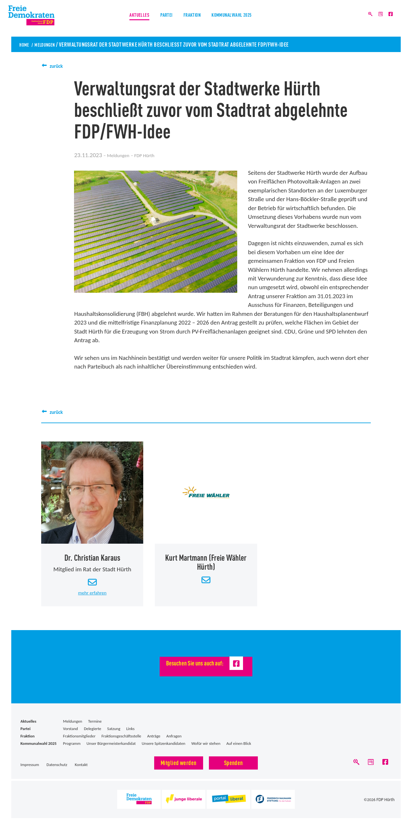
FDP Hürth (385, 806)
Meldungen (51, 44)
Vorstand (70, 733)
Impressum (30, 769)
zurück (58, 65)
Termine (95, 725)
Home (26, 44)
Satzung (113, 733)
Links (130, 733)
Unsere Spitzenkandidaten (163, 748)
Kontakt (81, 769)
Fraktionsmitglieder (79, 740)
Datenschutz (57, 769)
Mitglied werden (179, 767)
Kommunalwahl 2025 (242, 19)
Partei (160, 19)
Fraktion (192, 19)
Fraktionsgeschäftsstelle (121, 740)
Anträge (153, 740)
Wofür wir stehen (205, 748)
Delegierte (92, 733)
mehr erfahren (92, 596)
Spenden (233, 767)
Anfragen (174, 740)
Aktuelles (126, 19)
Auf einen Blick (238, 748)
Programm (71, 748)
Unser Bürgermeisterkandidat (111, 748)
